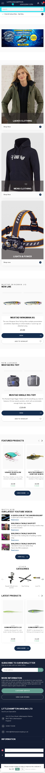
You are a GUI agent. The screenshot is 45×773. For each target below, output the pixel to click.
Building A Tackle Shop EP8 (23, 534)
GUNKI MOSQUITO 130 (13, 627)
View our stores (22, 697)
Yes (17, 769)
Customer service (22, 691)
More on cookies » (30, 769)
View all (23, 556)
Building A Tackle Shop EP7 (23, 523)
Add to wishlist (28, 341)
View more (23, 493)
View (30, 335)
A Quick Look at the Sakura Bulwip (27, 515)
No (22, 769)
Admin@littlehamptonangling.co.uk (17, 732)
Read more (15, 520)
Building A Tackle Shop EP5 (23, 544)
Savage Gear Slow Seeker (13, 473)
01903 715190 (10, 726)
